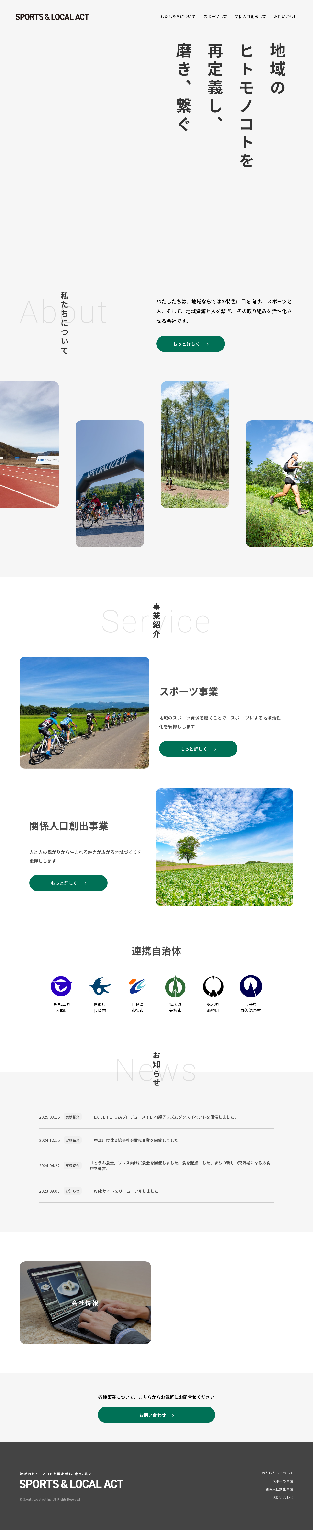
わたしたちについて (178, 16)
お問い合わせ (285, 16)
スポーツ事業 (215, 16)
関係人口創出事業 (250, 16)
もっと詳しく (187, 344)
